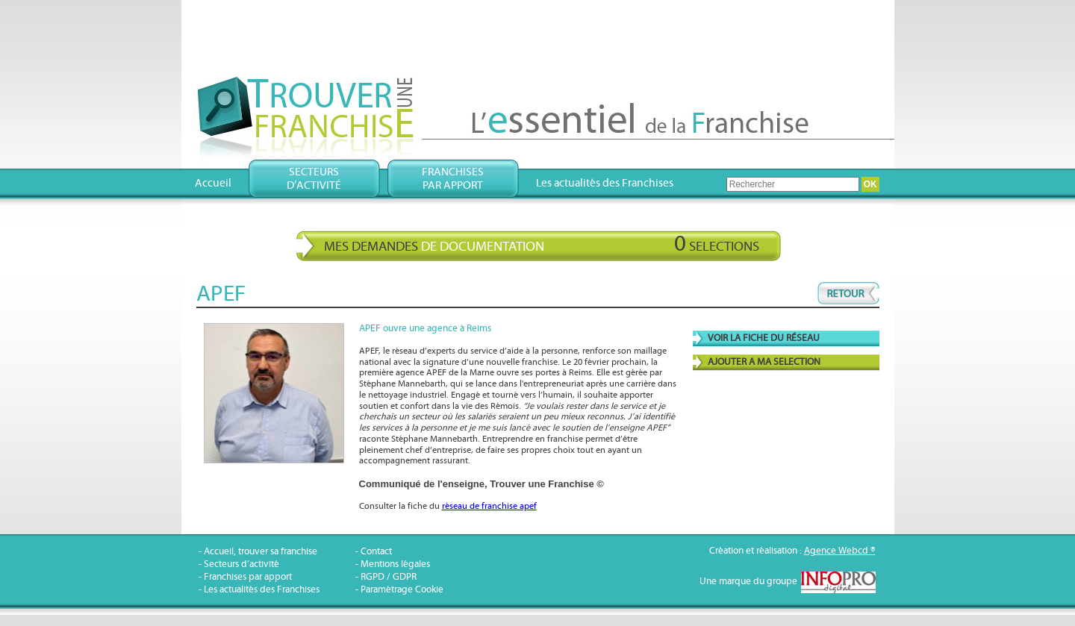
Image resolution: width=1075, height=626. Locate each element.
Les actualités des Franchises (604, 183)
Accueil (213, 183)
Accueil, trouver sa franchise (260, 551)
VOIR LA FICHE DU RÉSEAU (764, 338)
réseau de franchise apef (489, 506)
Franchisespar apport (453, 179)
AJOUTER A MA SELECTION (764, 362)
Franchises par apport (248, 577)
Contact (376, 551)
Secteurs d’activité (241, 564)
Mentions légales (395, 564)
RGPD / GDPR (389, 577)
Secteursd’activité (314, 179)
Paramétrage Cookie (402, 589)
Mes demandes (541, 244)
